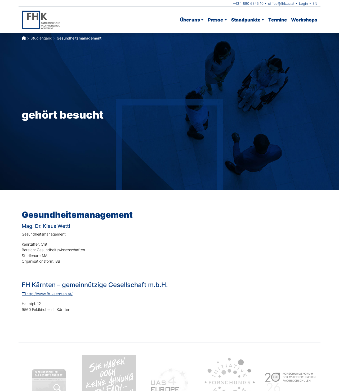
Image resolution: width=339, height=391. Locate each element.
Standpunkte (245, 20)
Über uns (190, 20)
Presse (215, 20)
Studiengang (41, 38)
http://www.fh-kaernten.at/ (47, 294)
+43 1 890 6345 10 (248, 3)
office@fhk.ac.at (281, 3)
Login (303, 3)
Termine (277, 20)
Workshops (304, 20)
